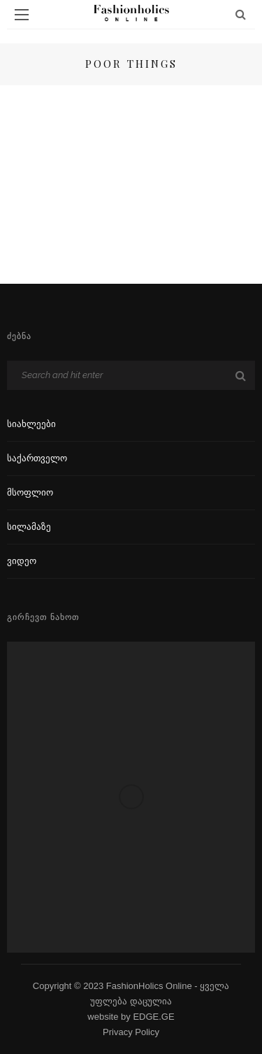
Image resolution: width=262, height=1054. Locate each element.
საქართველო (37, 458)
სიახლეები (31, 424)
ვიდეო (21, 561)
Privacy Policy (131, 1032)
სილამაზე (29, 526)
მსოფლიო (30, 492)
